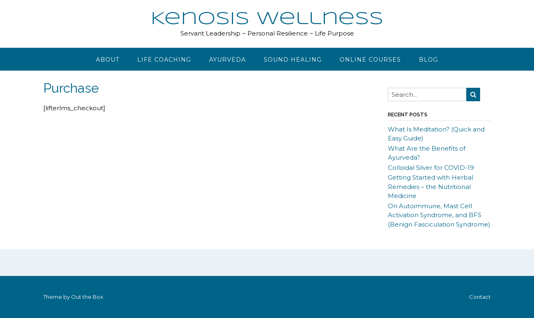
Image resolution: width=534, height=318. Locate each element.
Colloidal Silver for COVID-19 (431, 167)
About (107, 59)
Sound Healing (293, 59)
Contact (480, 297)
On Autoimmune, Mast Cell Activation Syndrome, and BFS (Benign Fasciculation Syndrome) (439, 215)
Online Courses (370, 59)
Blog (428, 59)
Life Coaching (164, 59)
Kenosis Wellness (267, 19)
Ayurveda (227, 59)
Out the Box (87, 297)
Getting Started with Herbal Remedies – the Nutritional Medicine (430, 186)
